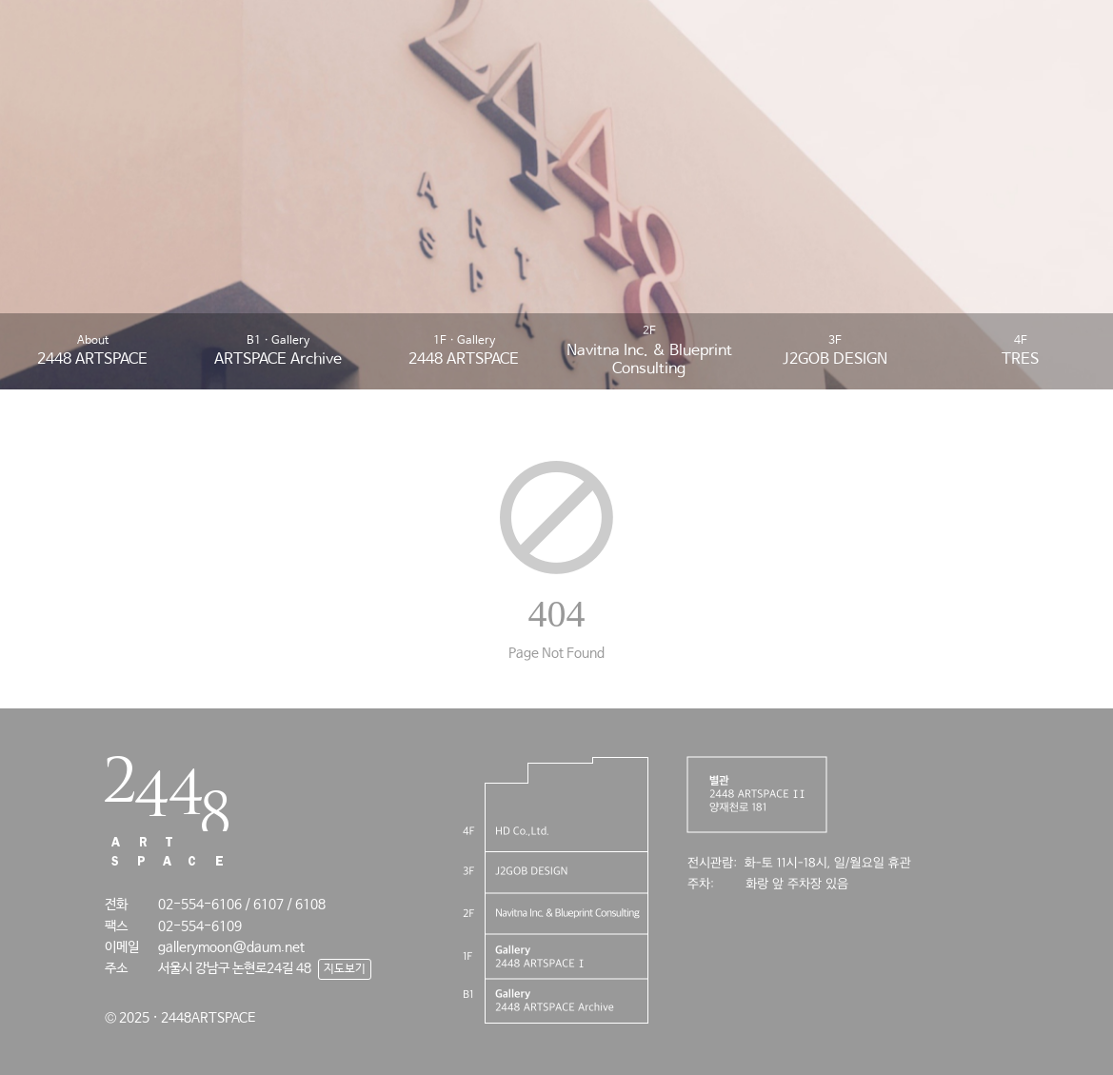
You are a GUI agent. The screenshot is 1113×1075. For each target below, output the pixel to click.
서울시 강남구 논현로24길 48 (234, 968)
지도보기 (345, 969)
